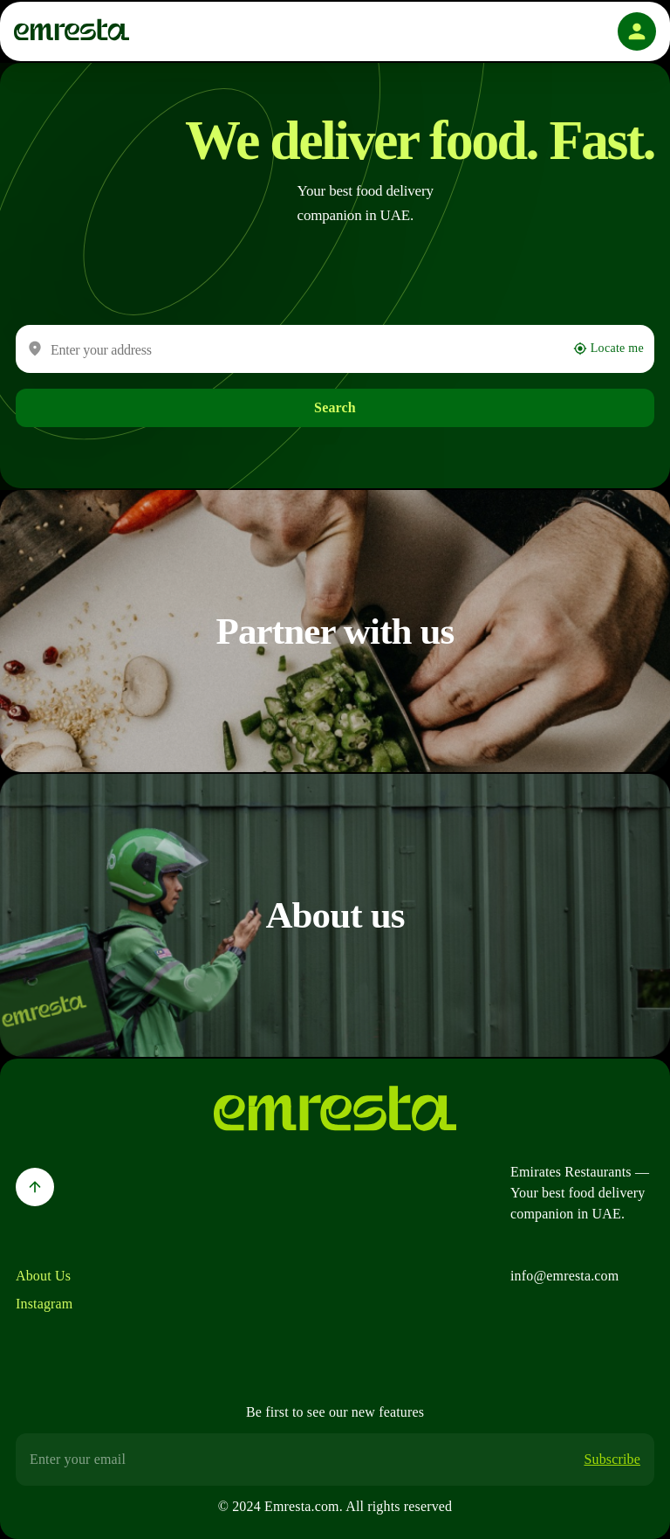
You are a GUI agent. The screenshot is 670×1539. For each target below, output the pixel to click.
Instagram (44, 1303)
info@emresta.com (564, 1275)
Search (335, 407)
